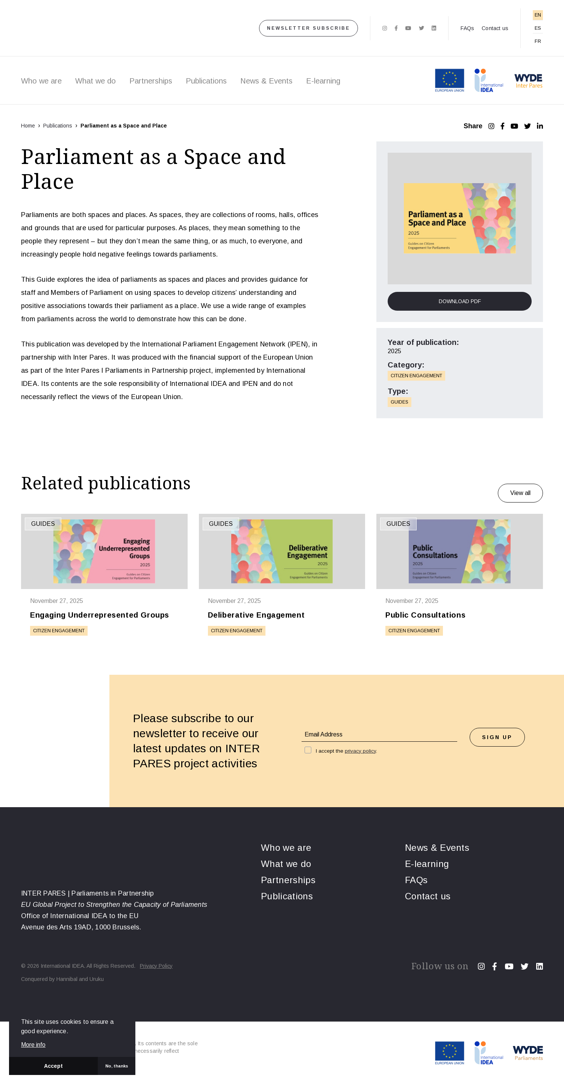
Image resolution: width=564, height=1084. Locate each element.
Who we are (41, 81)
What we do (95, 81)
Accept (53, 1066)
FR (538, 41)
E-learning (323, 81)
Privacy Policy (156, 966)
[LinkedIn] (540, 126)
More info (33, 1045)
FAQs (467, 28)
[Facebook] (396, 28)
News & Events (266, 81)
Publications (206, 81)
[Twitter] (421, 28)
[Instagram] (384, 28)
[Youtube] (408, 28)
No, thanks (116, 1066)
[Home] (115, 28)
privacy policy (360, 751)
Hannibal (66, 979)
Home (28, 126)
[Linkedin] (434, 28)
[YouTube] (514, 126)
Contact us (495, 28)
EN (538, 15)
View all (520, 493)
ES (538, 28)
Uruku (96, 979)
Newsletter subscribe (308, 28)
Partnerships (150, 81)
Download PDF (460, 301)
